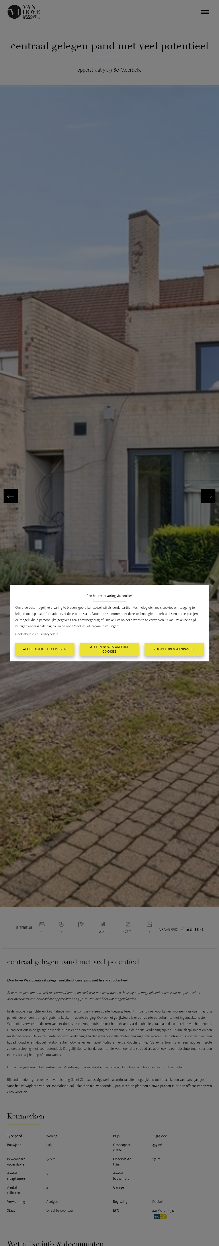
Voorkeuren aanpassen (174, 649)
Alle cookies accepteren (45, 649)
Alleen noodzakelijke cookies (109, 649)
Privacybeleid (48, 634)
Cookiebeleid (24, 634)
